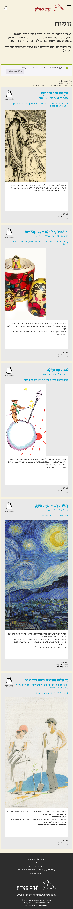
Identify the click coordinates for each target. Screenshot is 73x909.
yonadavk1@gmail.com (29, 869)
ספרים (36, 862)
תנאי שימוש (35, 873)
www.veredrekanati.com (39, 902)
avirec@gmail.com (40, 905)
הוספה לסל (9, 99)
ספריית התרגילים (36, 859)
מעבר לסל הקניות (15, 71)
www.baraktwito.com (41, 900)
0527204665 (48, 869)
